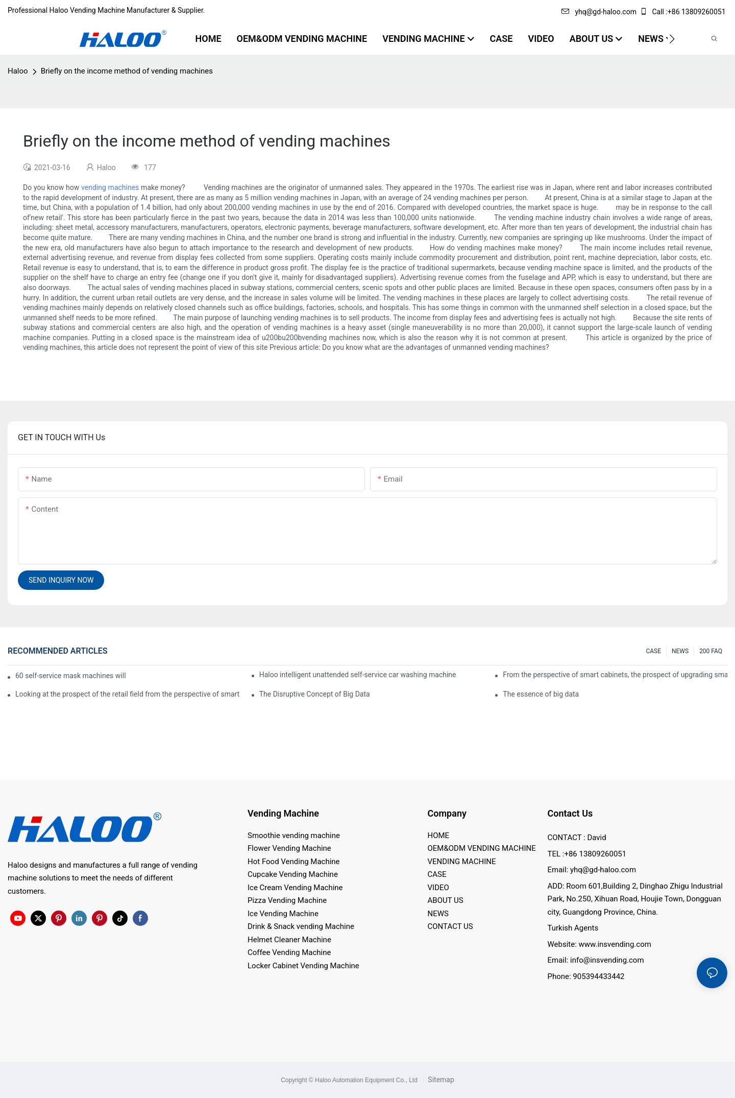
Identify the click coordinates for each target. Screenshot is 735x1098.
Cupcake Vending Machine (293, 874)
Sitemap (440, 1080)
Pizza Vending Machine (287, 900)
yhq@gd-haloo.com (598, 12)
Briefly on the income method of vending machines (127, 71)
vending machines (110, 187)
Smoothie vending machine (294, 835)
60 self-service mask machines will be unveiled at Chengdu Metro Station (71, 676)
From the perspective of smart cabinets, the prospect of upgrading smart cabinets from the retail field (615, 675)
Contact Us (570, 813)
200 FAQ (710, 651)
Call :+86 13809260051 (683, 12)
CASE (653, 651)
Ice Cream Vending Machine (295, 887)
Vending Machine (283, 813)
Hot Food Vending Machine (294, 861)
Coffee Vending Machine (289, 952)
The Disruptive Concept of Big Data (314, 694)
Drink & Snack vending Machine (301, 926)
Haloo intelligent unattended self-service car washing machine (357, 675)
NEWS (680, 651)
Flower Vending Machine (289, 848)
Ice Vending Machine (283, 913)
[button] (672, 38)
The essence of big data (541, 694)
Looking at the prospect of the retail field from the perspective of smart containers (127, 694)
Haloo (18, 71)
